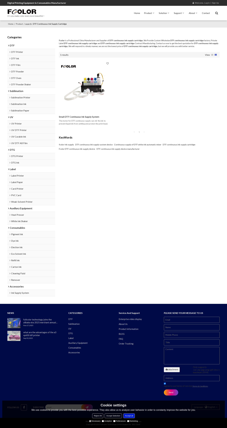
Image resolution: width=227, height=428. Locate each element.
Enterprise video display (130, 319)
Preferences (119, 421)
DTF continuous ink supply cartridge (179, 144)
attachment (171, 369)
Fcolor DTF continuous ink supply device (77, 149)
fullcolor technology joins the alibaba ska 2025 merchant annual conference (39, 321)
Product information (128, 329)
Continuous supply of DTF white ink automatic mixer (137, 144)
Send (171, 392)
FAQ (121, 338)
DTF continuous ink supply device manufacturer (118, 149)
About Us (123, 324)
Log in (207, 3)
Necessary (94, 421)
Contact (206, 13)
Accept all (129, 416)
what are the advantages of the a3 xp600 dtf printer (39, 333)
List (212, 54)
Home (137, 13)
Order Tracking (126, 343)
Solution (163, 13)
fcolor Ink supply (66, 144)
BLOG (122, 334)
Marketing (132, 421)
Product (148, 13)
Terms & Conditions (200, 386)
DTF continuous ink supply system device (94, 144)
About (192, 13)
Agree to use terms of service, (186, 385)
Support (178, 13)
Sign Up (215, 3)
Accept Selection (113, 416)
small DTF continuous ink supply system (79, 116)
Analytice (107, 421)
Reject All (98, 416)
